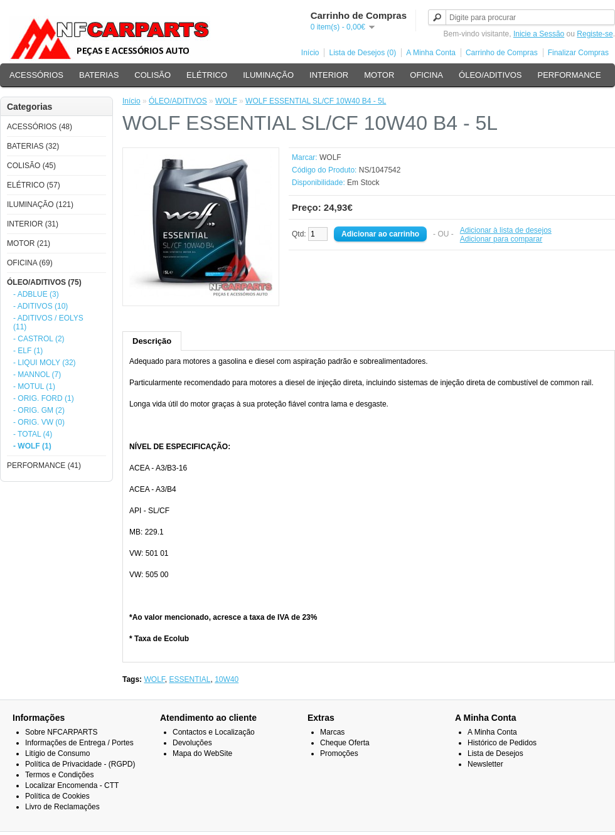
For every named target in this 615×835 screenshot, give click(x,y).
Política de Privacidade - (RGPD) (80, 764)
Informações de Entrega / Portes (79, 742)
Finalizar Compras (578, 52)
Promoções (339, 753)
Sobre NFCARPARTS (61, 732)
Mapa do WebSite (202, 753)
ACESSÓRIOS (36, 75)
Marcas (332, 732)
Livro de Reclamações (62, 806)
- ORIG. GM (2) (39, 410)
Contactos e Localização (214, 732)
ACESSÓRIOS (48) (39, 126)
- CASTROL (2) (39, 338)
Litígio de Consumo (57, 753)
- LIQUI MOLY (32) (44, 362)
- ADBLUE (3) (36, 294)
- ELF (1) (28, 350)
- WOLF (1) (32, 446)
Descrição (151, 341)
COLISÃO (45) (31, 165)
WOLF (226, 101)
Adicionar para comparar (501, 239)
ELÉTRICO (206, 75)
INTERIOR (328, 75)
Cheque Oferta (345, 742)
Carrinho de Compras (502, 52)
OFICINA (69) (30, 262)
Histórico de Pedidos (502, 742)
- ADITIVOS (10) (40, 306)
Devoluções (192, 742)
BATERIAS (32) (33, 146)
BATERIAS (99, 75)
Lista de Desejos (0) (362, 52)
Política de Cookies (57, 796)
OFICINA (426, 75)
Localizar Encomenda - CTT (72, 785)
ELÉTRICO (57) (33, 185)
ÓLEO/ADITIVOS (490, 75)
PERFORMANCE (569, 75)
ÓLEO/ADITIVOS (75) (44, 282)
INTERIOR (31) (32, 224)
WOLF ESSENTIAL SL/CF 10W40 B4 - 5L (315, 101)
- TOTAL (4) (32, 434)
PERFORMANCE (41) (44, 465)
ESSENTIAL (189, 679)
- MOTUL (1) (34, 386)
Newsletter (485, 764)
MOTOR (379, 75)
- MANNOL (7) (37, 374)
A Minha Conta (431, 52)
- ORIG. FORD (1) (43, 398)
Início (310, 52)
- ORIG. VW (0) (39, 422)
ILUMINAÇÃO (268, 75)
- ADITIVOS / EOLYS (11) (48, 322)
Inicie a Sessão (538, 33)
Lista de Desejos (495, 753)
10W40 (226, 679)
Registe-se (594, 33)
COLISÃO (152, 75)
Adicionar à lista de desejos (506, 230)
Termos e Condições (59, 774)
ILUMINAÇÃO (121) (40, 204)
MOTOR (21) (28, 243)
